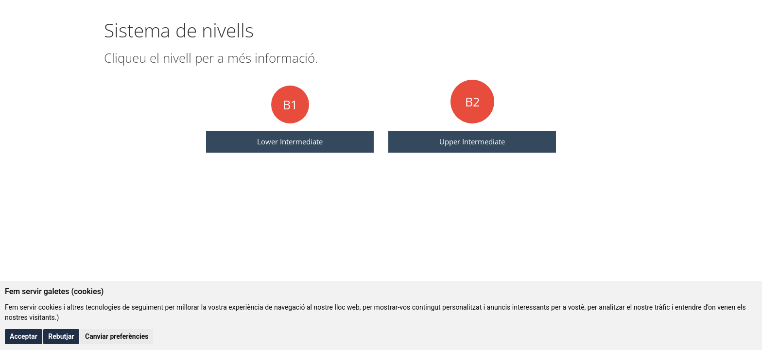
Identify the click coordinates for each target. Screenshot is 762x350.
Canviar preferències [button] (116, 336)
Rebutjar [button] (61, 336)
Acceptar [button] (23, 336)
